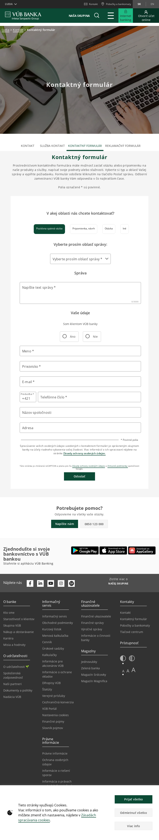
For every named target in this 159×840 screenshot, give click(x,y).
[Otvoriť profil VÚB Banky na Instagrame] (61, 583)
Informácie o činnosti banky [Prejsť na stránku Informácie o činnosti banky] (95, 638)
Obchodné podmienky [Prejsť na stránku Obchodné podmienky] (57, 623)
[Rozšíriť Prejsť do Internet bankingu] (125, 15)
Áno (69, 338)
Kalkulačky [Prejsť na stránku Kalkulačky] (49, 655)
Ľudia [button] (9, 4)
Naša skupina (79, 16)
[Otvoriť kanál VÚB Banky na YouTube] (50, 583)
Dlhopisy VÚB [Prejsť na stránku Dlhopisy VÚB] (51, 683)
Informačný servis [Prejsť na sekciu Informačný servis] (54, 616)
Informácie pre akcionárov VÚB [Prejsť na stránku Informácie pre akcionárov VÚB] (53, 663)
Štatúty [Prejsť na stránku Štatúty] (47, 689)
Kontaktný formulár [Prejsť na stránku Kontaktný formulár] (133, 619)
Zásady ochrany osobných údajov (88, 465)
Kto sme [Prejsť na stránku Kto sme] (8, 613)
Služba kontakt (52, 146)
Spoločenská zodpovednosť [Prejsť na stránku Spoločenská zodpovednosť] (13, 675)
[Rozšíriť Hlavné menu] (111, 15)
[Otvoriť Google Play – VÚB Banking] (85, 550)
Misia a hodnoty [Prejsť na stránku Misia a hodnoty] (14, 645)
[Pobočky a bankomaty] (116, 4)
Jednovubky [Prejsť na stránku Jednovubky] (89, 662)
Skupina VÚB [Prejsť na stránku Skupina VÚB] (12, 625)
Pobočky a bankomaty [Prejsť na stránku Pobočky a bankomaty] (135, 625)
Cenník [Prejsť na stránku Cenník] (47, 642)
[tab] (49, 229)
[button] (97, 15)
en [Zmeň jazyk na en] (152, 4)
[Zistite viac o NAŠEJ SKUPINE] (118, 584)
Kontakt (91, 4)
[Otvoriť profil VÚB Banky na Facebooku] (30, 583)
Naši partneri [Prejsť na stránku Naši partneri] (12, 684)
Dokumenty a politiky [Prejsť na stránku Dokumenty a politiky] (17, 690)
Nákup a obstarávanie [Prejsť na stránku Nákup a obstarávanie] (18, 632)
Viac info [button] (133, 826)
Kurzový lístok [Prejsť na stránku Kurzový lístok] (51, 629)
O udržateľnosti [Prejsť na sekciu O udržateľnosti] (16, 667)
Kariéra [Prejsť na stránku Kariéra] (8, 638)
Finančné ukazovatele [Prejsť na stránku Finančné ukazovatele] (96, 616)
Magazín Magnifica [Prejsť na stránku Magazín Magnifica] (94, 681)
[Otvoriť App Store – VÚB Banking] (113, 550)
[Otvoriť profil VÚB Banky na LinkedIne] (40, 583)
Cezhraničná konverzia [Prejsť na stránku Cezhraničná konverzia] (58, 702)
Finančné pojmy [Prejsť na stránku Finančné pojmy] (53, 721)
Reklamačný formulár (123, 146)
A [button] (123, 671)
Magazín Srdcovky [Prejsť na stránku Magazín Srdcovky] (93, 675)
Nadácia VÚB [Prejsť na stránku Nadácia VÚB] (12, 697)
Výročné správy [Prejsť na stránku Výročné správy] (91, 629)
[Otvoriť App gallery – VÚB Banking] (142, 550)
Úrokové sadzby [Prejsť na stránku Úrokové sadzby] (53, 648)
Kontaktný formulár (85, 146)
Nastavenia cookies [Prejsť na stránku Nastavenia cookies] (55, 715)
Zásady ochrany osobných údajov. (84, 453)
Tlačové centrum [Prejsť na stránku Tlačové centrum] (131, 632)
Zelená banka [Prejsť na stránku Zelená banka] (90, 668)
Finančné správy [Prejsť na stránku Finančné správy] (92, 623)
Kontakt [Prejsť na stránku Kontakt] (125, 613)
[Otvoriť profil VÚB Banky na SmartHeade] (71, 583)
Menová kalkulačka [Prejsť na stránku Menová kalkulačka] (55, 636)
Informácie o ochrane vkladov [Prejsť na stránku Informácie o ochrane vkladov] (57, 674)
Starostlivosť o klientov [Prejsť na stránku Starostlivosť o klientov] (18, 619)
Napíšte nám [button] (64, 524)
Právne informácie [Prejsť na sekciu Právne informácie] (54, 753)
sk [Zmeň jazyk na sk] (139, 4)
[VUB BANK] (23, 15)
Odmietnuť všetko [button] (133, 813)
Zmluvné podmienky (117, 465)
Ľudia (5, 30)
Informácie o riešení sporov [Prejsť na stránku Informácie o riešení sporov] (56, 773)
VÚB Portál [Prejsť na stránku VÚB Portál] (49, 709)
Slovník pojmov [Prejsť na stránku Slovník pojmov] (52, 728)
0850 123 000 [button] (94, 524)
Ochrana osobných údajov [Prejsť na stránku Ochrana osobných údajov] (55, 762)
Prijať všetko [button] (133, 799)
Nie (92, 338)
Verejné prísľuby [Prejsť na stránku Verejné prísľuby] (53, 696)
